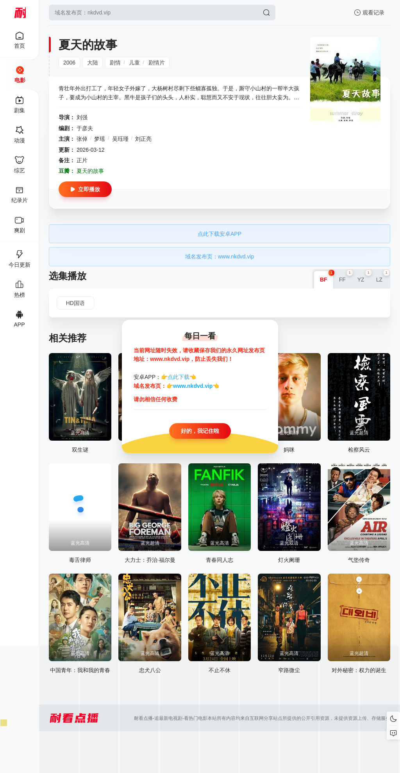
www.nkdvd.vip (192, 386)
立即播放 (85, 189)
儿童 (134, 62)
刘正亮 (143, 139)
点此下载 (178, 377)
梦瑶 (99, 139)
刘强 (82, 117)
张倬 (82, 139)
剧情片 (156, 62)
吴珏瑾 (120, 139)
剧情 (115, 62)
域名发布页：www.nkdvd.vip (219, 256)
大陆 (92, 62)
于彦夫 (85, 128)
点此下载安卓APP (219, 234)
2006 (69, 62)
